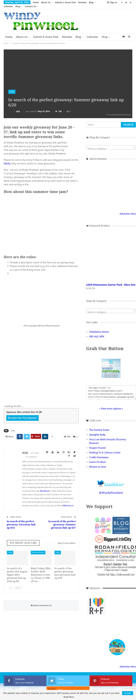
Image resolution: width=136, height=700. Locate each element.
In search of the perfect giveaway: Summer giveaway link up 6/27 (62, 520)
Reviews (82, 2)
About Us (45, 2)
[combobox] (111, 143)
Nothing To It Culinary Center (105, 448)
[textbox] (111, 144)
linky (13, 426)
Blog (78, 33)
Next (18, 584)
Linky (11, 87)
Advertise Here (128, 209)
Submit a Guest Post (65, 2)
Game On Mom (97, 458)
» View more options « (111, 404)
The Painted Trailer (99, 426)
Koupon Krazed (97, 443)
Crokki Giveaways (98, 453)
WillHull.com (67, 501)
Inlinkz (7, 159)
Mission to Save (97, 462)
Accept (127, 693)
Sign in (112, 2)
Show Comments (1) (41, 601)
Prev (10, 584)
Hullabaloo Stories (99, 327)
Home (36, 2)
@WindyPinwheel (111, 488)
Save (37, 432)
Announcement (38, 548)
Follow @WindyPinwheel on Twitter (111, 477)
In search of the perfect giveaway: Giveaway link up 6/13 (21, 520)
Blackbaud (44, 487)
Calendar (92, 33)
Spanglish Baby (97, 430)
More (92, 2)
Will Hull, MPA (96, 332)
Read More (68, 697)
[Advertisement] (96, 622)
